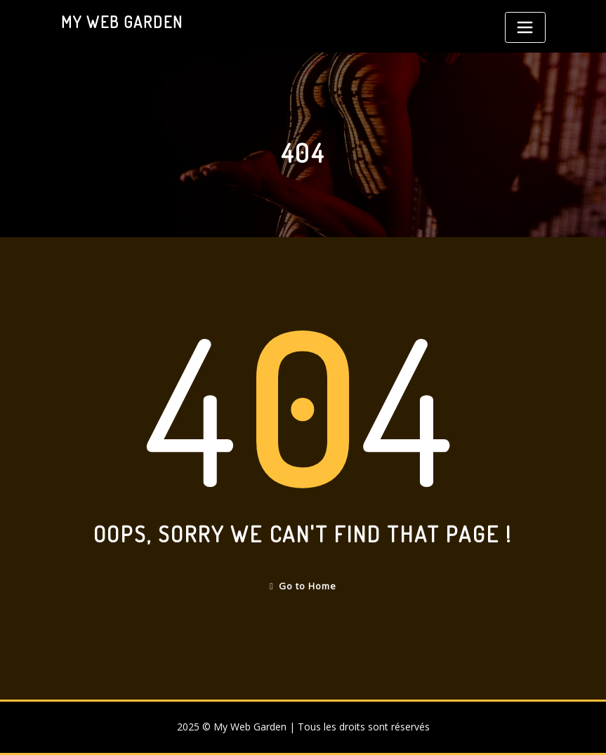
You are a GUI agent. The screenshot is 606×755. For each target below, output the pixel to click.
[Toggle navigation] (525, 27)
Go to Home (303, 586)
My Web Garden (122, 22)
